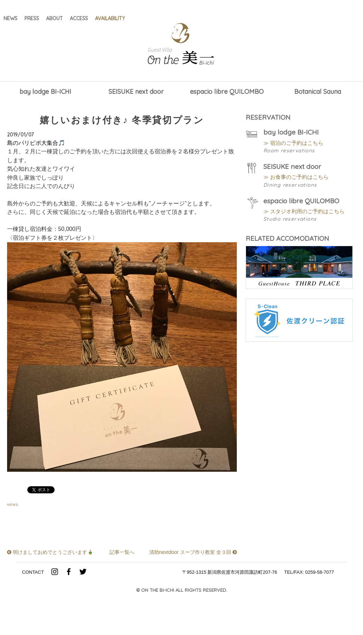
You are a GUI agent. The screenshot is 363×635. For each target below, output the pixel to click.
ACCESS (79, 19)
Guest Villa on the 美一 (181, 44)
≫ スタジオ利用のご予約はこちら (309, 220)
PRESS (31, 19)
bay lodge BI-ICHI (45, 92)
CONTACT (33, 605)
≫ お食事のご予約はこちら (300, 182)
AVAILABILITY (110, 19)
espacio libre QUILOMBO (227, 92)
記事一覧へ (122, 575)
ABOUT (54, 19)
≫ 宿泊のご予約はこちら (297, 144)
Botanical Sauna (317, 92)
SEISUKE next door (136, 92)
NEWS (10, 19)
